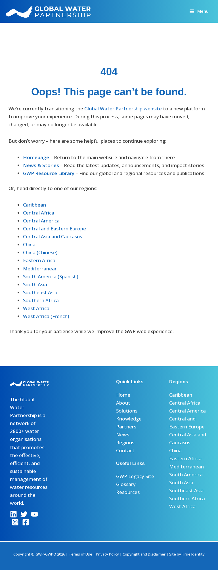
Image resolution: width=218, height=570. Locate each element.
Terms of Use (80, 554)
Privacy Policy (107, 554)
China (29, 244)
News (122, 434)
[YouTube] (34, 514)
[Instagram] (15, 522)
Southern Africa (41, 300)
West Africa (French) (46, 316)
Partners (126, 426)
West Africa (36, 308)
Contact (125, 450)
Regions (125, 442)
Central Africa (38, 212)
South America (186, 474)
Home (123, 395)
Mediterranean (40, 268)
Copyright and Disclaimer (144, 554)
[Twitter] (24, 514)
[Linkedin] (13, 514)
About (123, 402)
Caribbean (34, 204)
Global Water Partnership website (123, 108)
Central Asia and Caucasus (52, 236)
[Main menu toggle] (199, 11)
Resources (128, 492)
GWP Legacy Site (135, 476)
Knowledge (129, 418)
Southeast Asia (40, 292)
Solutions (126, 410)
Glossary (126, 484)
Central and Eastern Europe (54, 228)
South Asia (35, 284)
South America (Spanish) (50, 276)
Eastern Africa (39, 260)
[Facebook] (25, 522)
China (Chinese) (40, 252)
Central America (41, 220)
